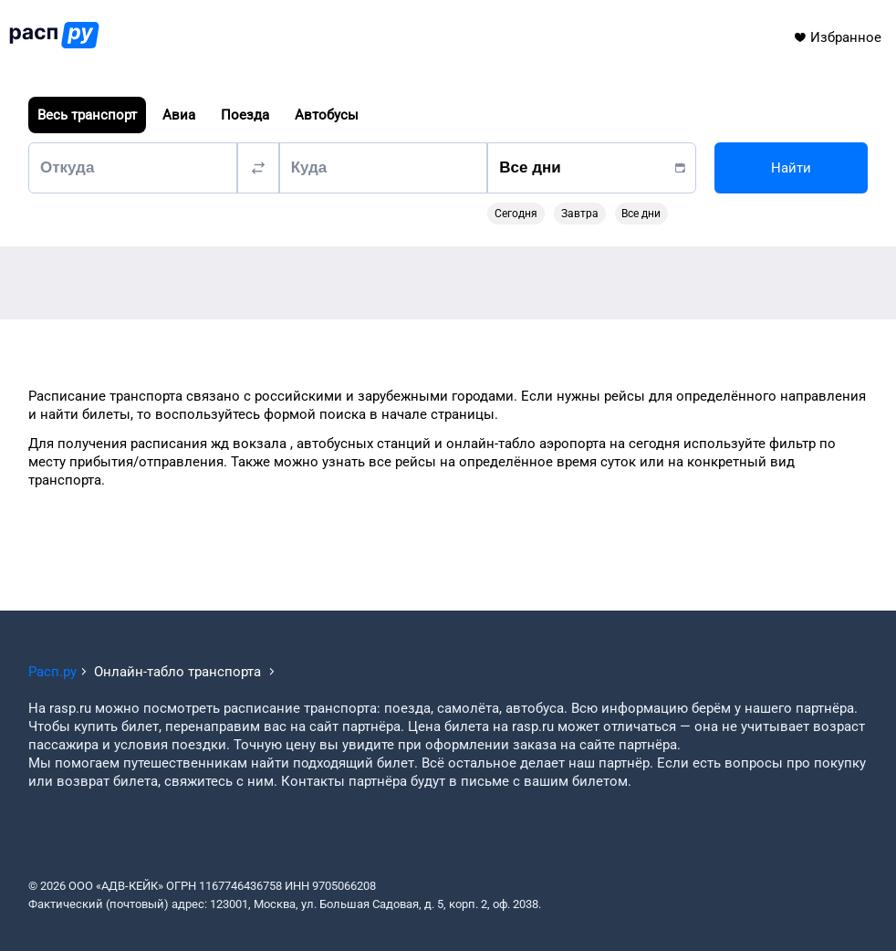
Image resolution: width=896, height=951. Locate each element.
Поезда (245, 115)
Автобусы (327, 115)
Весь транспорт (87, 115)
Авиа (178, 115)
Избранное (837, 37)
